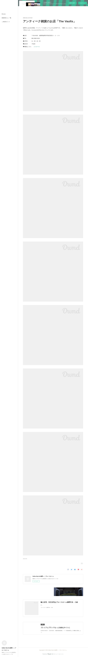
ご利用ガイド (6, 21)
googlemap (37, 46)
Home (4, 14)
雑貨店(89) (25, 558)
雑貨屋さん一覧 (6, 18)
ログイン (82, 3)
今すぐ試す (72, 3)
